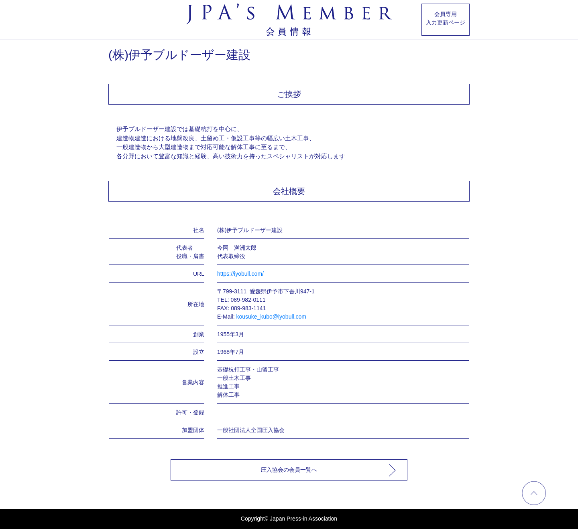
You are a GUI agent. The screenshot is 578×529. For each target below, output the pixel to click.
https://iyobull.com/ (240, 274)
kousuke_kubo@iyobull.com (271, 316)
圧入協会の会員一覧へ (289, 469)
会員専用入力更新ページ (445, 18)
